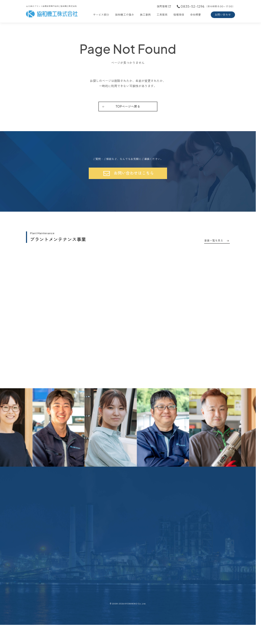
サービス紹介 (101, 14)
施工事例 (145, 14)
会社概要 (195, 14)
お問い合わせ (223, 14)
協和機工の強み (124, 14)
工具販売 (162, 14)
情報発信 (178, 14)
